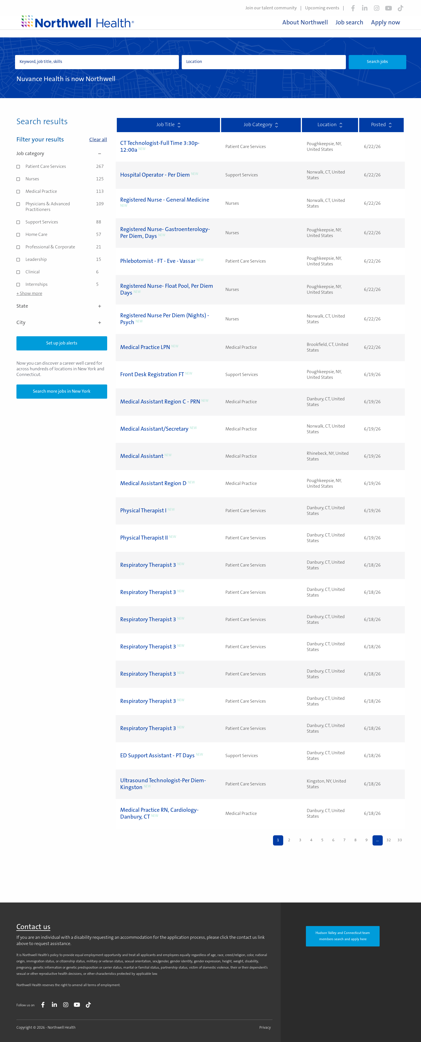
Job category (61, 154)
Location (330, 125)
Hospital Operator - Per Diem (155, 175)
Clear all (98, 140)
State (61, 306)
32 (388, 840)
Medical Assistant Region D (153, 484)
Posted (381, 125)
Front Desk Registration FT (152, 375)
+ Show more (29, 293)
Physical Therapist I (143, 511)
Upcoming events (322, 8)
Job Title (168, 125)
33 (399, 840)
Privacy (265, 1028)
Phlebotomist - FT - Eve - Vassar (157, 261)
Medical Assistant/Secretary (154, 429)
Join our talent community (271, 8)
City (61, 323)
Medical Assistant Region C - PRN (160, 402)
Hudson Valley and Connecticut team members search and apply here (343, 936)
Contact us (33, 927)
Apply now (385, 23)
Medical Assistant (141, 456)
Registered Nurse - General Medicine (164, 200)
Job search (349, 23)
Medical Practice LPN (145, 347)
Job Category (261, 125)
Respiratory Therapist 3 (148, 565)
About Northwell (305, 23)
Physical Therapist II (144, 538)
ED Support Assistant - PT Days (157, 756)
